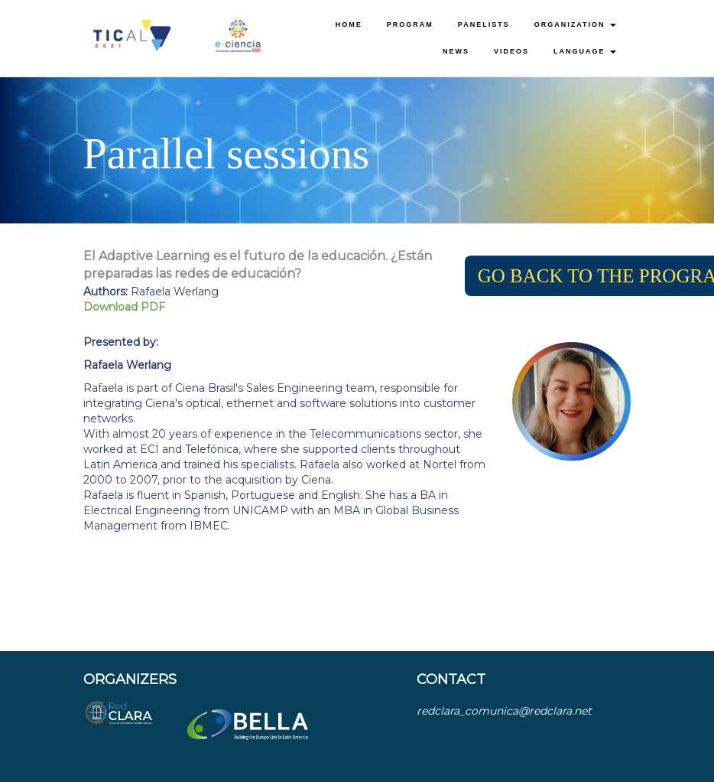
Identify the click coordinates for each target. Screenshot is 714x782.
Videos (511, 51)
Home (349, 24)
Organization (575, 24)
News (456, 51)
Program (410, 24)
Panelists (484, 24)
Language (584, 51)
